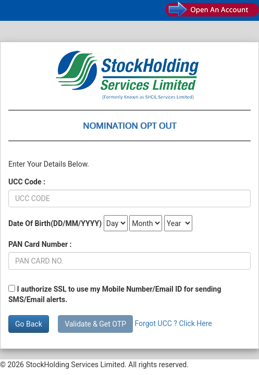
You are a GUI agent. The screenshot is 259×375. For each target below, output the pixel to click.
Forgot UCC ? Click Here (173, 323)
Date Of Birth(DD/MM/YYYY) (55, 223)
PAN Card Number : (40, 244)
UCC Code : (26, 182)
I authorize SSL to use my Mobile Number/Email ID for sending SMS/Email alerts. (114, 294)
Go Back (28, 324)
